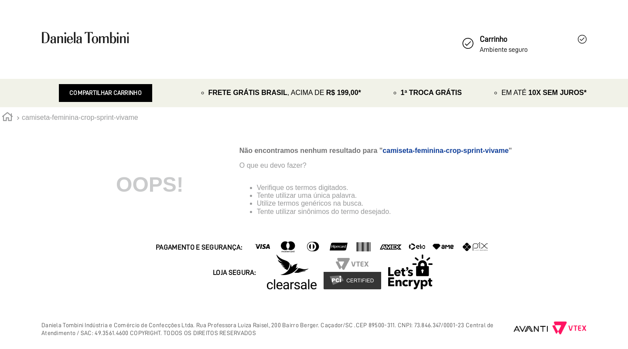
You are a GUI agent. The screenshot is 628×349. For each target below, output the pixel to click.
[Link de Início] (7, 118)
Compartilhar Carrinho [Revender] (105, 93)
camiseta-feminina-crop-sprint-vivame (80, 117)
